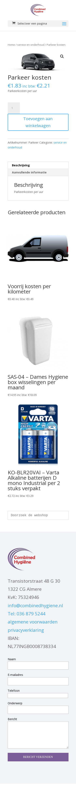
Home (11, 45)
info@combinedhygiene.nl (35, 605)
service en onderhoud (30, 45)
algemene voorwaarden (33, 622)
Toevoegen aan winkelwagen (38, 122)
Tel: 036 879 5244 (26, 613)
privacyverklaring (26, 630)
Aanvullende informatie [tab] (29, 172)
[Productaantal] (14, 108)
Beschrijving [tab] (21, 165)
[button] (62, 56)
